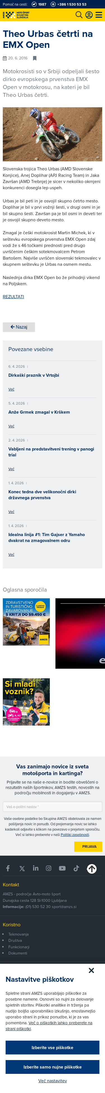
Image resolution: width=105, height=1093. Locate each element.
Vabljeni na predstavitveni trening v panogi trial (51, 452)
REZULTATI (13, 296)
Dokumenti (17, 953)
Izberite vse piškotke (52, 1047)
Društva (15, 940)
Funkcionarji (18, 947)
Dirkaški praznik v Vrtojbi (33, 375)
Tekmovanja (18, 934)
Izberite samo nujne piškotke (53, 1067)
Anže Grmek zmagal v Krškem (39, 412)
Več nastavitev (52, 1081)
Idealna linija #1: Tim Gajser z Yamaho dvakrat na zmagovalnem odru (46, 537)
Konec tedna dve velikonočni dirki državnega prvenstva (42, 494)
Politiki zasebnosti (75, 834)
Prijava (89, 846)
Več (11, 389)
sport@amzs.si (64, 906)
